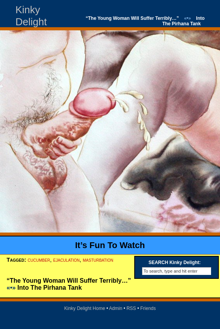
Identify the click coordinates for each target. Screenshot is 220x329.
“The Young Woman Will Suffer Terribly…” (132, 18)
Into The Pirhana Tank (183, 21)
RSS (131, 308)
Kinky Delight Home (84, 308)
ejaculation (66, 260)
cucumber (39, 260)
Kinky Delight (31, 16)
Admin (115, 308)
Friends (148, 308)
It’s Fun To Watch (110, 245)
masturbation (98, 260)
